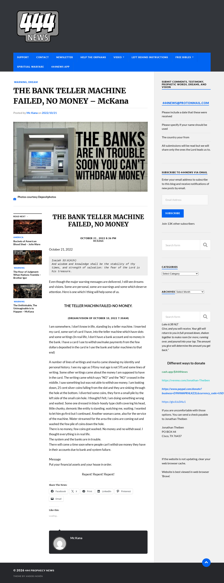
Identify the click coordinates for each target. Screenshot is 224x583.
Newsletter (64, 57)
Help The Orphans (93, 57)
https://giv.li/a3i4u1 (174, 401)
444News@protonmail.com (186, 103)
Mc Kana (32, 112)
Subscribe (172, 213)
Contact (42, 57)
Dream (34, 82)
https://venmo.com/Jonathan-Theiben (186, 380)
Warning (20, 82)
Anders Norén (35, 576)
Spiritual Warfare (30, 66)
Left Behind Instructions (150, 57)
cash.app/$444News (175, 371)
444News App (60, 66)
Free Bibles (183, 57)
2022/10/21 (49, 112)
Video (118, 57)
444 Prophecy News (42, 570)
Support (23, 57)
